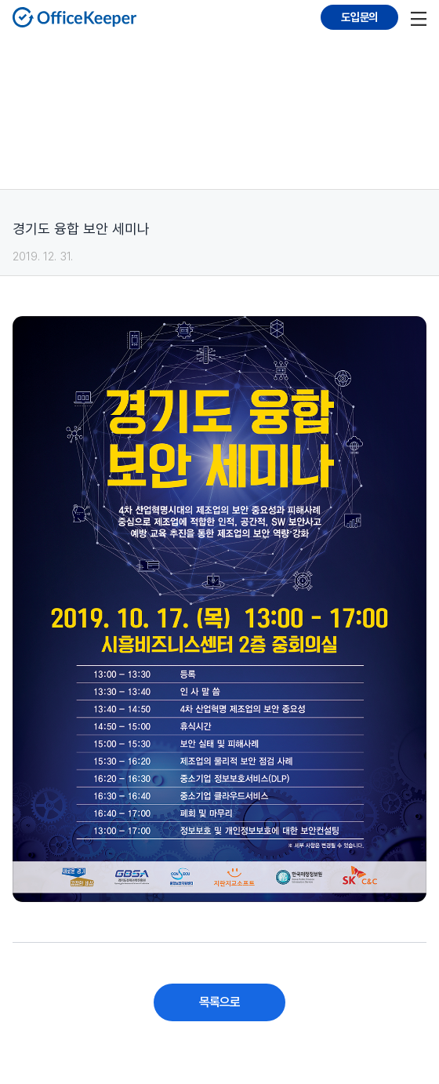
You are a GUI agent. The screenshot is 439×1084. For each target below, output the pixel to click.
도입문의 (359, 17)
